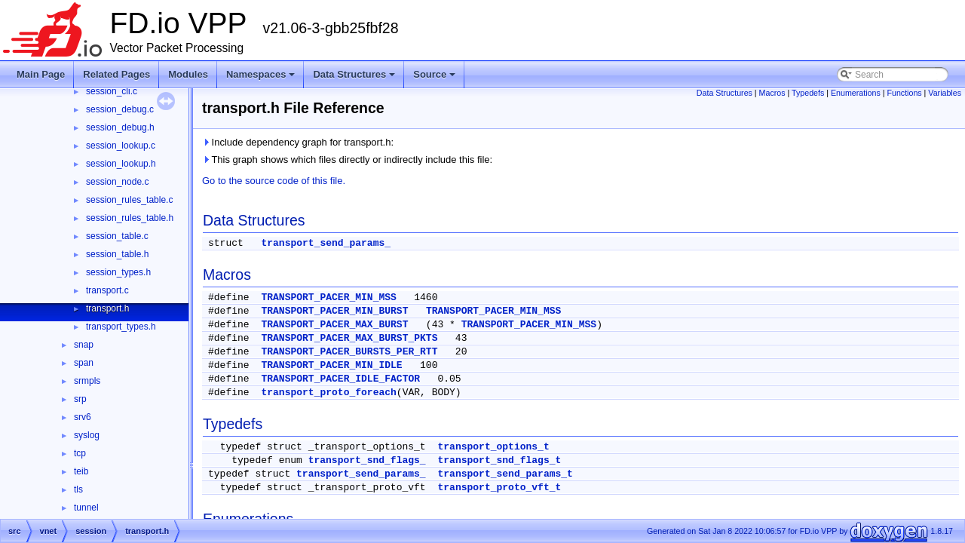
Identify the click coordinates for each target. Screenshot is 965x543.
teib (81, 471)
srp (80, 399)
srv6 (82, 417)
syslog (87, 435)
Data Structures (354, 74)
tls (78, 489)
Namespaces (261, 74)
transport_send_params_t (504, 474)
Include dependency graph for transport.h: (298, 142)
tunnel (86, 507)
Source (434, 74)
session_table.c (117, 236)
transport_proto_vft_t (499, 487)
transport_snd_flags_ (367, 460)
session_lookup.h (121, 163)
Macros (772, 92)
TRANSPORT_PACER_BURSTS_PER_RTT (349, 351)
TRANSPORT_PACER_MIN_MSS (328, 297)
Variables (944, 92)
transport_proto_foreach (328, 392)
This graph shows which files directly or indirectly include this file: (347, 159)
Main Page (41, 74)
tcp (80, 453)
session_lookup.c (120, 145)
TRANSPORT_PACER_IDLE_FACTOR (340, 379)
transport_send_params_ (326, 243)
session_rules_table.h (129, 218)
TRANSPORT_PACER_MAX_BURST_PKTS (349, 338)
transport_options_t (493, 446)
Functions (904, 92)
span (83, 362)
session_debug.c (120, 109)
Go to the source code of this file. (273, 180)
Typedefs (808, 92)
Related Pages (116, 74)
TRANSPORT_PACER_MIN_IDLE (331, 365)
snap (83, 344)
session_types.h (118, 272)
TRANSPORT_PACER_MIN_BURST (334, 311)
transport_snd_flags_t (499, 460)
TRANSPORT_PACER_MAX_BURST (334, 324)
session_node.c (117, 181)
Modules (188, 74)
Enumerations (856, 92)
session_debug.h (120, 127)
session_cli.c (111, 91)
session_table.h (117, 254)
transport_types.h (121, 326)
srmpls (87, 381)
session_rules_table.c (129, 200)
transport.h (107, 308)
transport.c (107, 290)
